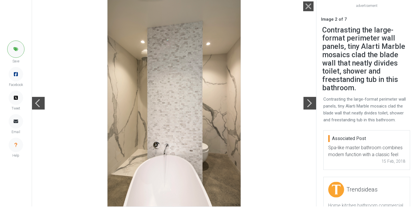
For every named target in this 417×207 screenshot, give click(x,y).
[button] (15, 49)
